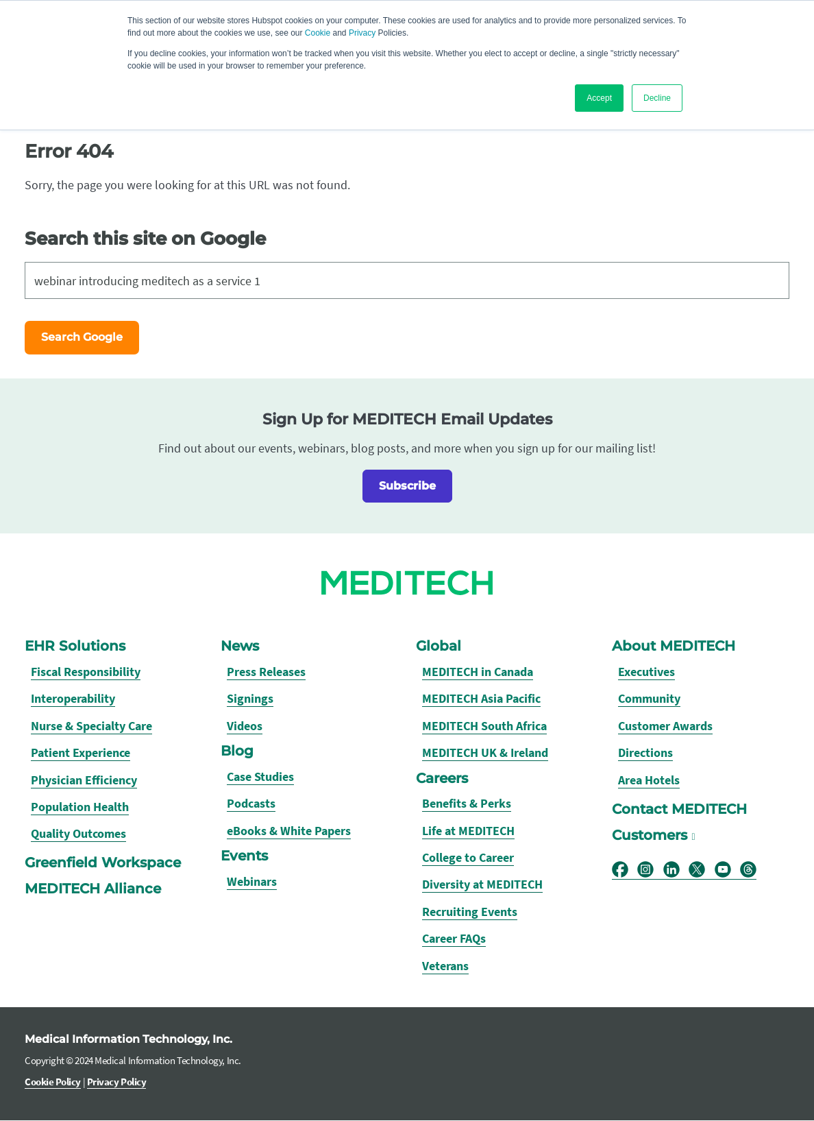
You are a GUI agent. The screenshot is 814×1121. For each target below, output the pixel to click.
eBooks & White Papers (289, 831)
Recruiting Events (469, 911)
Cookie (317, 33)
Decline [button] (657, 98)
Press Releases (266, 671)
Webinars (252, 881)
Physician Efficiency (84, 780)
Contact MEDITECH (679, 809)
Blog (237, 751)
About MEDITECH (673, 646)
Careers (442, 778)
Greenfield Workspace (103, 863)
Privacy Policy (117, 1081)
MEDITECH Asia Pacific (481, 699)
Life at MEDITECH (468, 831)
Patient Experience (80, 752)
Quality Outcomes (78, 833)
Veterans (445, 966)
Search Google (82, 336)
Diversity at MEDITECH (482, 885)
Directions (645, 752)
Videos (244, 726)
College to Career (468, 857)
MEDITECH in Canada (477, 671)
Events (244, 855)
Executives (646, 671)
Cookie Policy (53, 1081)
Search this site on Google (145, 238)
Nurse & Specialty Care (91, 726)
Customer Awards (665, 726)
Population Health (80, 807)
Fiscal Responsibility (85, 671)
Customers (649, 835)
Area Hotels (649, 780)
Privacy (362, 33)
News (240, 646)
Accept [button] (599, 98)
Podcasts (251, 803)
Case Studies (260, 776)
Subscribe (407, 485)
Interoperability (73, 699)
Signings (250, 699)
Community (649, 699)
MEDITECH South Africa (484, 726)
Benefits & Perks (466, 803)
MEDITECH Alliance (93, 889)
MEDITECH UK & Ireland (485, 752)
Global (438, 646)
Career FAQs (454, 938)
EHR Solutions (75, 646)
